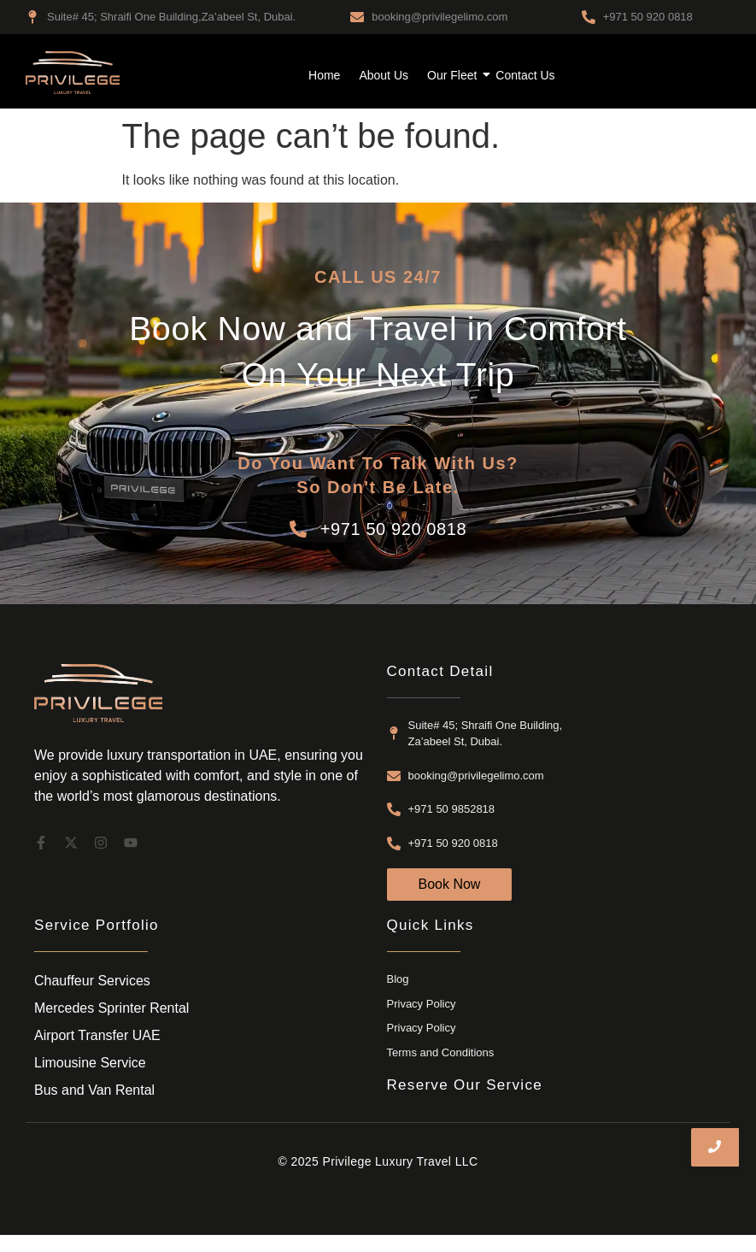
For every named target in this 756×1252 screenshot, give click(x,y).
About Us (383, 75)
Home (324, 75)
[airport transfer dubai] (73, 72)
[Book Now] (450, 884)
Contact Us (524, 75)
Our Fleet (454, 75)
